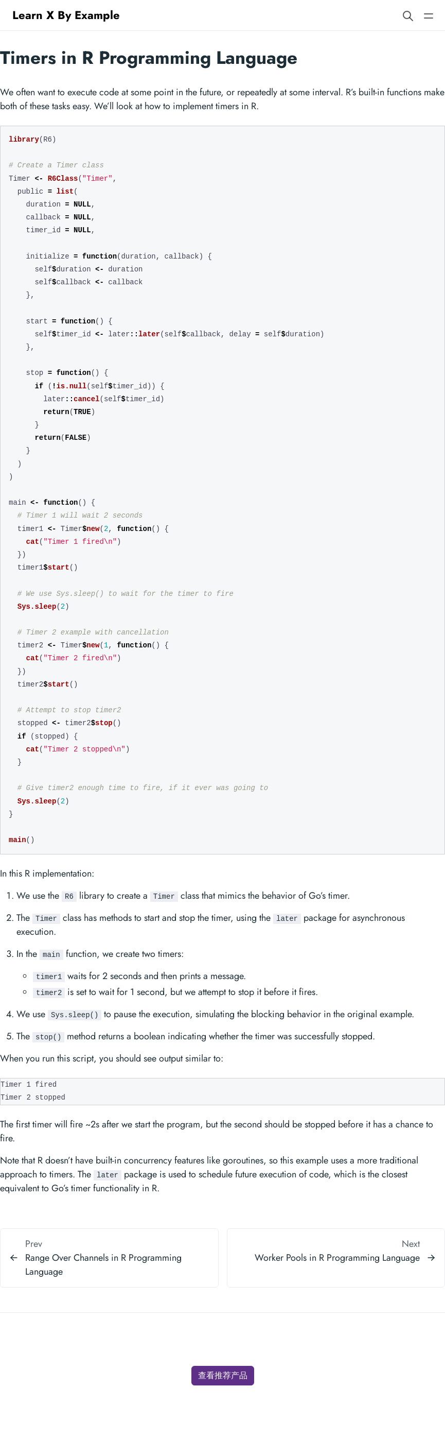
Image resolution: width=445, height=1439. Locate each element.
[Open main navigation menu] (428, 15)
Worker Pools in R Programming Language (337, 1257)
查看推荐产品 (222, 1375)
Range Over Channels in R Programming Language (103, 1264)
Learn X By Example (66, 15)
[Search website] (408, 15)
